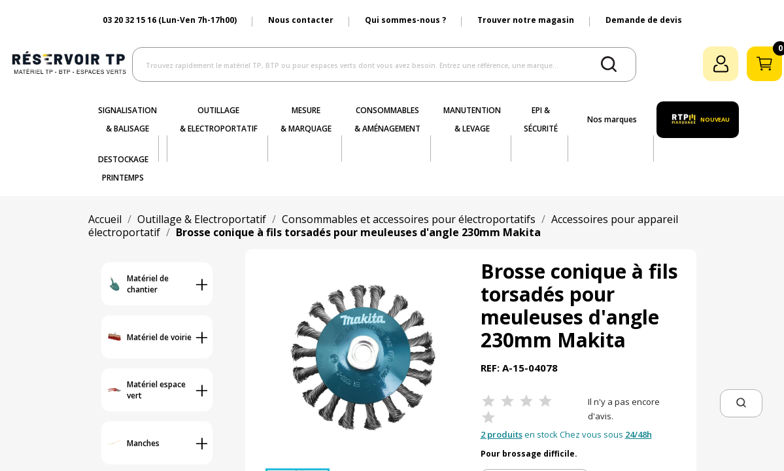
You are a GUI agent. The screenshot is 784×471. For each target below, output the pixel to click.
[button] (741, 403)
